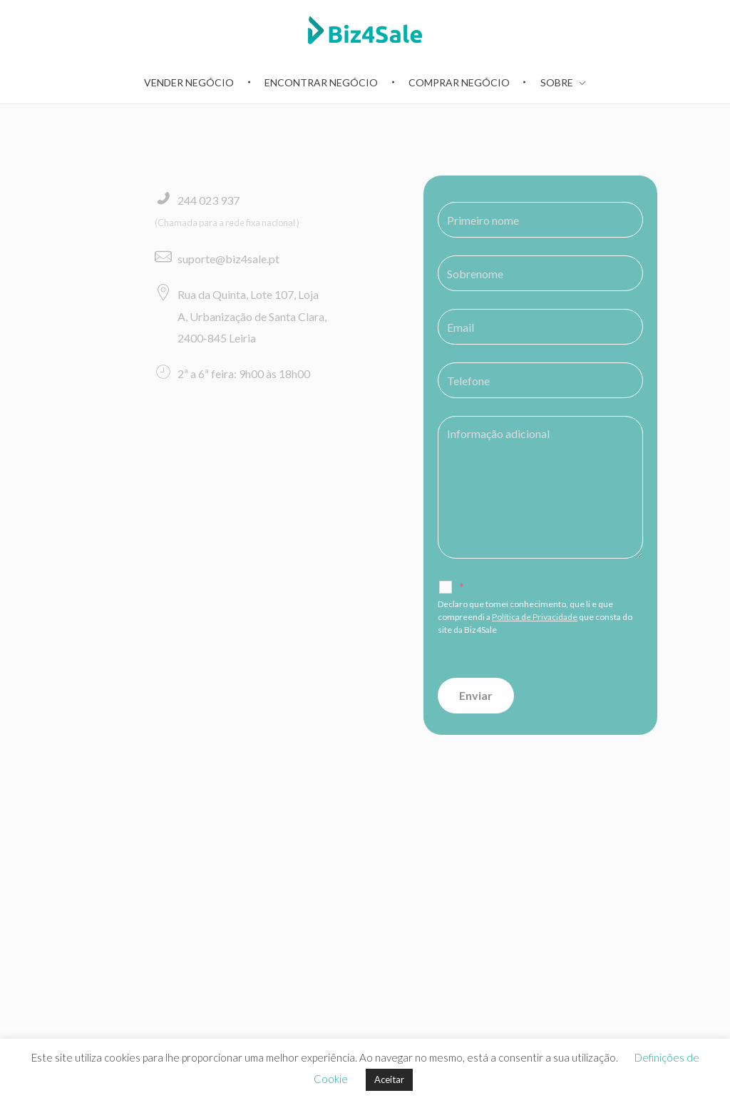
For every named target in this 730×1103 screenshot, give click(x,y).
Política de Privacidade (534, 616)
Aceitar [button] (389, 1079)
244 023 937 (209, 200)
